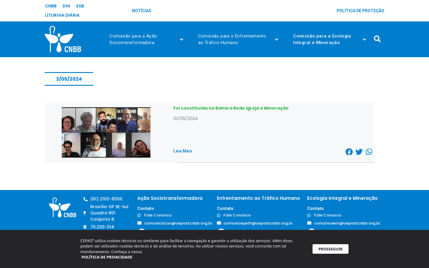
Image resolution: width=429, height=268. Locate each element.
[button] (349, 152)
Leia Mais (182, 151)
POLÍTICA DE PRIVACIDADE (106, 259)
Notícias (141, 10)
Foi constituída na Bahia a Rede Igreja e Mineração (231, 108)
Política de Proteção (360, 10)
